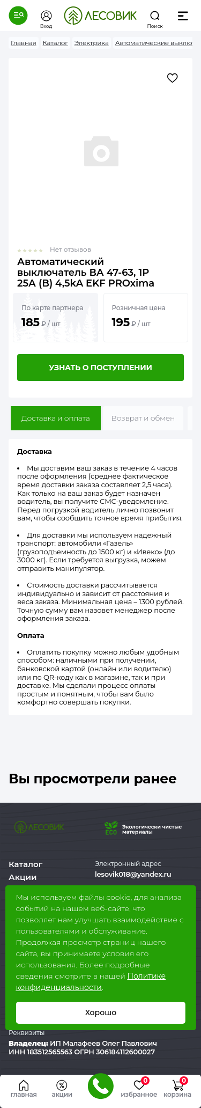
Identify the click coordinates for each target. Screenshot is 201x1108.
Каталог (25, 864)
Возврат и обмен (143, 418)
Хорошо (100, 1012)
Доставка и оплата (55, 418)
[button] (18, 15)
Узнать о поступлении (100, 367)
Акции (22, 877)
